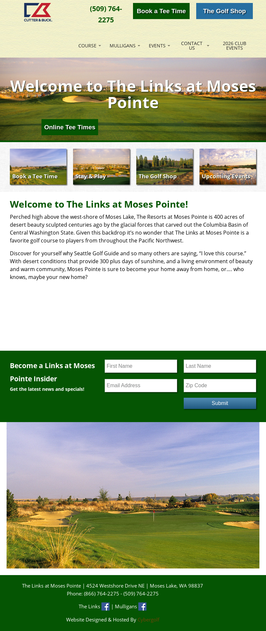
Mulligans (123, 45)
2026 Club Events (234, 45)
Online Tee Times (69, 127)
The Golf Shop (224, 11)
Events (157, 45)
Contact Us (191, 45)
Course (87, 45)
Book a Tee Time (161, 11)
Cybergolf (148, 619)
